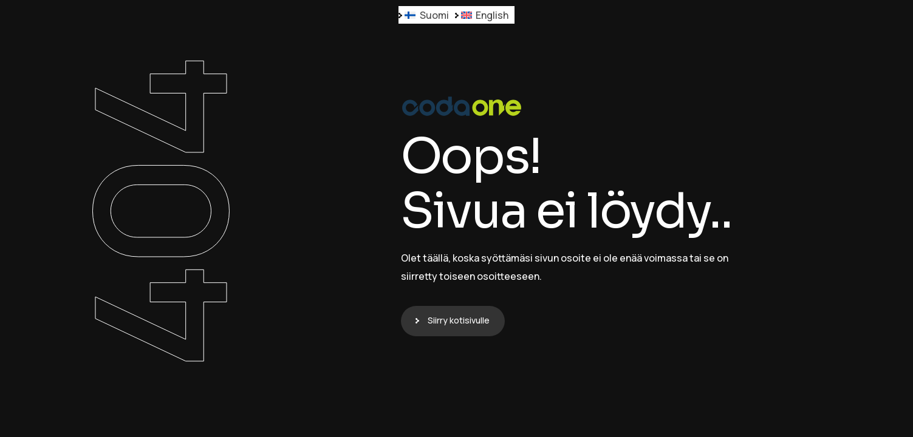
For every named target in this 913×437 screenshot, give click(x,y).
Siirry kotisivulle (459, 320)
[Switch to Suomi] (426, 15)
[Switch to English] (485, 15)
